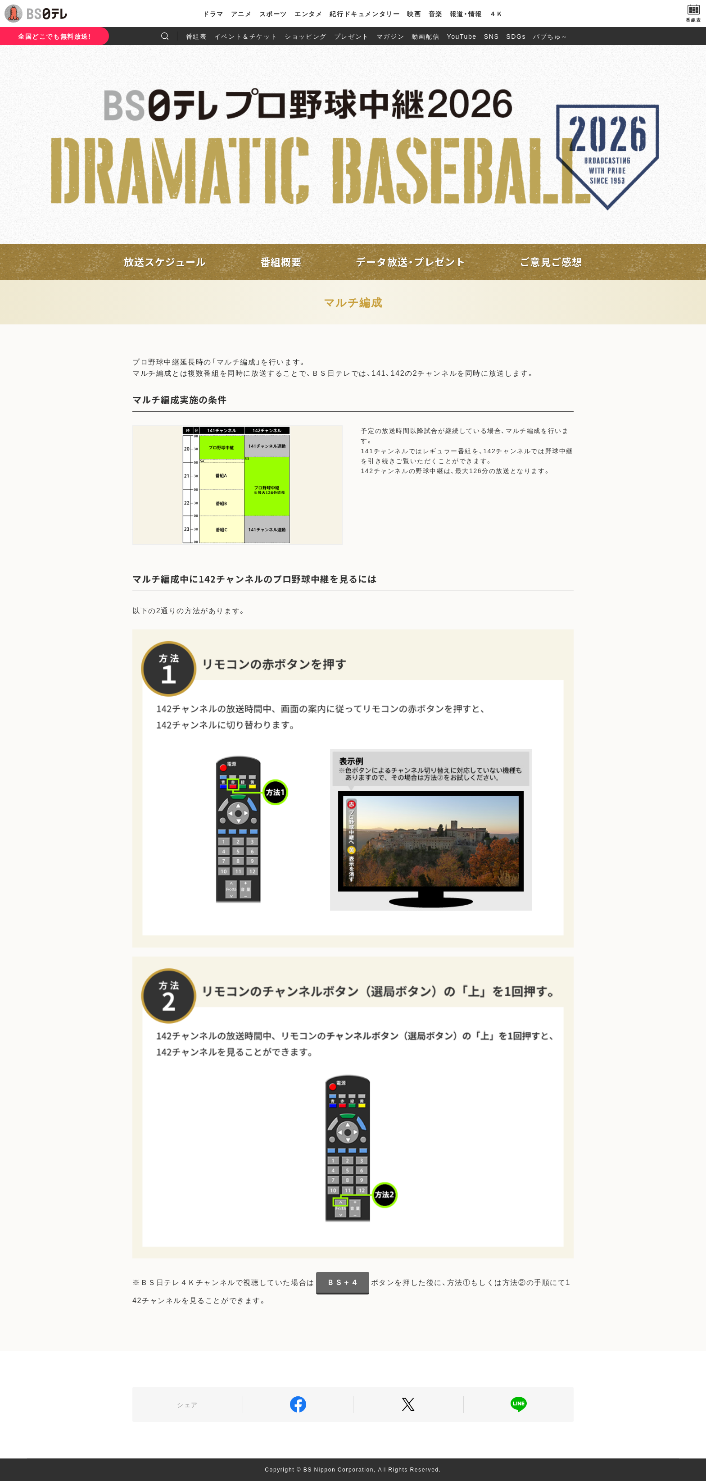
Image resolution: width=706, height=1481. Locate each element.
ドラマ (213, 13)
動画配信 (425, 36)
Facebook (298, 1404)
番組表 (196, 36)
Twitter (408, 1404)
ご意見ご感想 (551, 261)
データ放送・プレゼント (411, 261)
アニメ (241, 13)
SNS (491, 36)
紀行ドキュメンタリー (365, 13)
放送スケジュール (165, 261)
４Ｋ (496, 13)
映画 (414, 13)
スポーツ (273, 13)
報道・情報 (466, 13)
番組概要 (281, 261)
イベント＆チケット (245, 36)
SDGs (516, 36)
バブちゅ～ (550, 36)
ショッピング (306, 36)
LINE (519, 1404)
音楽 (436, 13)
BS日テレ (47, 13)
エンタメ (308, 13)
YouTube (462, 36)
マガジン (390, 36)
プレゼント (351, 36)
